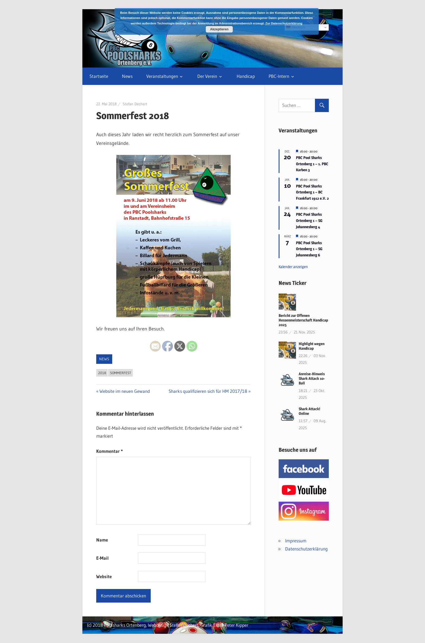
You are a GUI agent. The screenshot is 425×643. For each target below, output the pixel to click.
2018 (102, 373)
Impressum (295, 540)
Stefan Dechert (135, 103)
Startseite (98, 76)
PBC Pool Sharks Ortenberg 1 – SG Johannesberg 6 (309, 248)
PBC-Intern (279, 76)
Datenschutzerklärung (306, 549)
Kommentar (109, 451)
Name (102, 540)
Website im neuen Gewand (124, 391)
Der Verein (207, 76)
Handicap (246, 76)
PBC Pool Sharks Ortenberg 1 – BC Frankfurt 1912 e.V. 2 (312, 192)
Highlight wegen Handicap (311, 346)
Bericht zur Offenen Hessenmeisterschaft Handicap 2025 (303, 320)
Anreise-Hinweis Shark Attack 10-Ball (312, 378)
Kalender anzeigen (293, 266)
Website (104, 576)
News (127, 76)
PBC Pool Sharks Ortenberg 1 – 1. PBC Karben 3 (312, 163)
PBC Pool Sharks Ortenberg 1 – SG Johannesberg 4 (309, 220)
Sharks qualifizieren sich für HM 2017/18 (208, 391)
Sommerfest (120, 373)
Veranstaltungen (162, 76)
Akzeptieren (219, 29)
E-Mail (102, 558)
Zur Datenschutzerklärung (283, 23)
